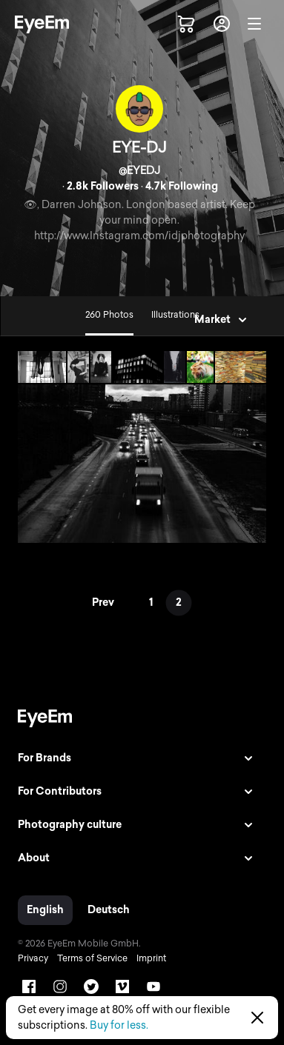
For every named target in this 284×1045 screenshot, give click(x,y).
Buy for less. (119, 1025)
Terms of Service (92, 958)
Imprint (151, 958)
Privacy (33, 958)
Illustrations (175, 315)
